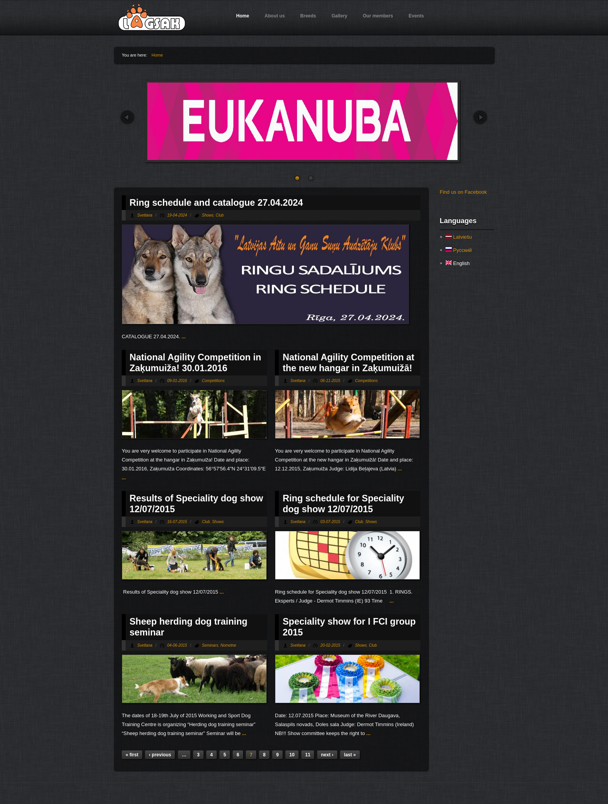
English (458, 263)
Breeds (308, 16)
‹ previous (160, 755)
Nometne (229, 645)
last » (350, 755)
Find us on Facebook (463, 192)
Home (242, 16)
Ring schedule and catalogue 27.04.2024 (216, 203)
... (183, 336)
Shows (208, 215)
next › (327, 755)
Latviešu (459, 237)
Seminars (210, 645)
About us (274, 16)
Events (416, 16)
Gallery (339, 16)
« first (132, 755)
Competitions (213, 381)
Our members (378, 16)
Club (220, 215)
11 (307, 755)
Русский (459, 250)
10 (291, 755)
